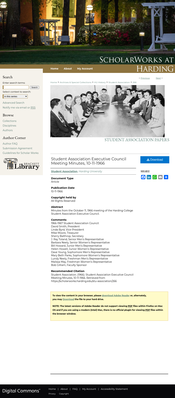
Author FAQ (10, 143)
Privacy (52, 393)
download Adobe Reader (116, 295)
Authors (8, 130)
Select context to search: (17, 91)
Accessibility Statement (114, 388)
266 (134, 82)
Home (53, 82)
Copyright (64, 393)
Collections (9, 121)
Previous (145, 78)
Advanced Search (13, 102)
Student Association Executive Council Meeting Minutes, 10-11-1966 (88, 161)
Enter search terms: (14, 82)
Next (158, 78)
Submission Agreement (17, 148)
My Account (89, 388)
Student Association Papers (137, 139)
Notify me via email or (19, 107)
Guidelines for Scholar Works (21, 153)
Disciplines (9, 125)
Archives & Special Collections (75, 82)
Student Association (119, 82)
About (64, 388)
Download (155, 159)
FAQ (75, 388)
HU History (100, 82)
